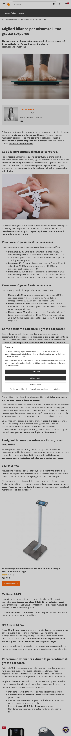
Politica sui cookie (17, 389)
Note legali (57, 389)
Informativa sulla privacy (38, 389)
